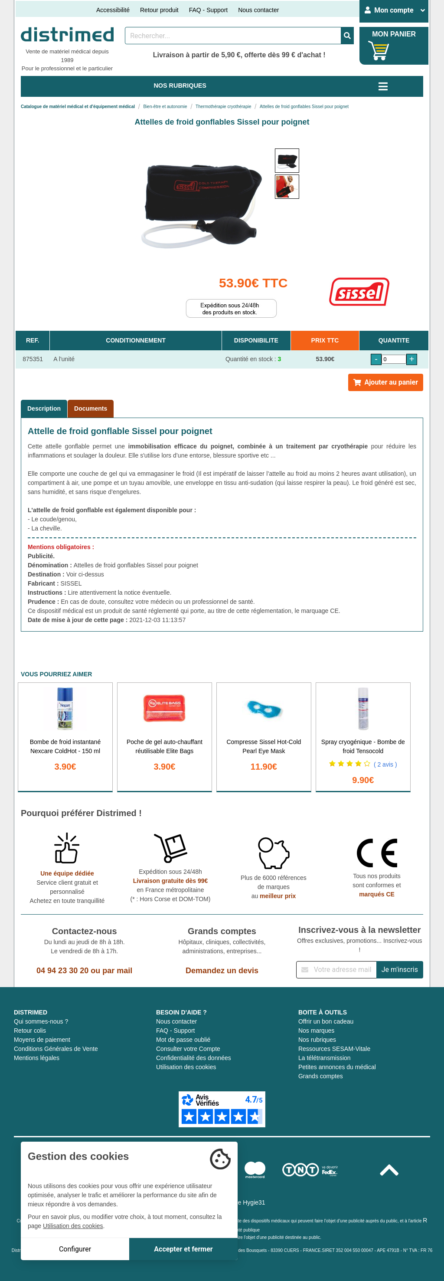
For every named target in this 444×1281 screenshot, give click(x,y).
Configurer (75, 1249)
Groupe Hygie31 (243, 1202)
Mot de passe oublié (183, 1039)
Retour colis (30, 1030)
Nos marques (316, 1030)
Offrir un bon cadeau (325, 1021)
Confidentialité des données (193, 1057)
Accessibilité (113, 10)
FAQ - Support (208, 10)
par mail (117, 970)
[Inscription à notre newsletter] (336, 969)
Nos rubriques (317, 1039)
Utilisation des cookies (186, 1067)
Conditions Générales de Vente (56, 1048)
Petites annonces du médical (337, 1067)
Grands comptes (320, 1076)
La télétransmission (324, 1057)
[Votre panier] (378, 50)
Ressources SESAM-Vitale (334, 1048)
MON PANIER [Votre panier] (394, 34)
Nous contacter (258, 10)
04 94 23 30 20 (62, 970)
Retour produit (159, 10)
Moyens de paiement (42, 1039)
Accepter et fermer (183, 1249)
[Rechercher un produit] (233, 35)
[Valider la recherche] (347, 35)
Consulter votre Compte (188, 1048)
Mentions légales (36, 1057)
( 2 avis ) (385, 764)
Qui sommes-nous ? (41, 1021)
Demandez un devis (222, 970)
